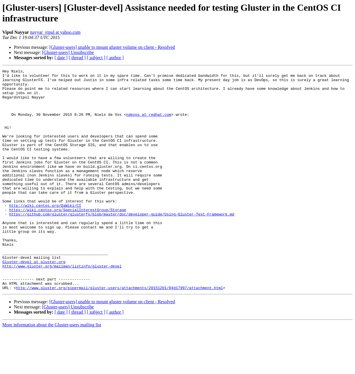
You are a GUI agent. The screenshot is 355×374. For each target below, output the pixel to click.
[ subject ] (96, 57)
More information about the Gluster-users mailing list (51, 368)
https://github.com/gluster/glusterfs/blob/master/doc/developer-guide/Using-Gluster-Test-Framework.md (121, 243)
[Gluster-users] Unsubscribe (68, 52)
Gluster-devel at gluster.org (33, 300)
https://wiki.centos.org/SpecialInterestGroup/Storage (67, 238)
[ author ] (115, 57)
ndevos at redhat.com (148, 123)
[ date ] (61, 57)
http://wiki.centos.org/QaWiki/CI (45, 233)
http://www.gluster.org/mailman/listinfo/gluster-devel (62, 305)
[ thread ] (77, 57)
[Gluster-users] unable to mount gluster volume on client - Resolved (112, 47)
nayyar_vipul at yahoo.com (55, 32)
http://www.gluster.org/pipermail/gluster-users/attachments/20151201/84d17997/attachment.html (119, 331)
